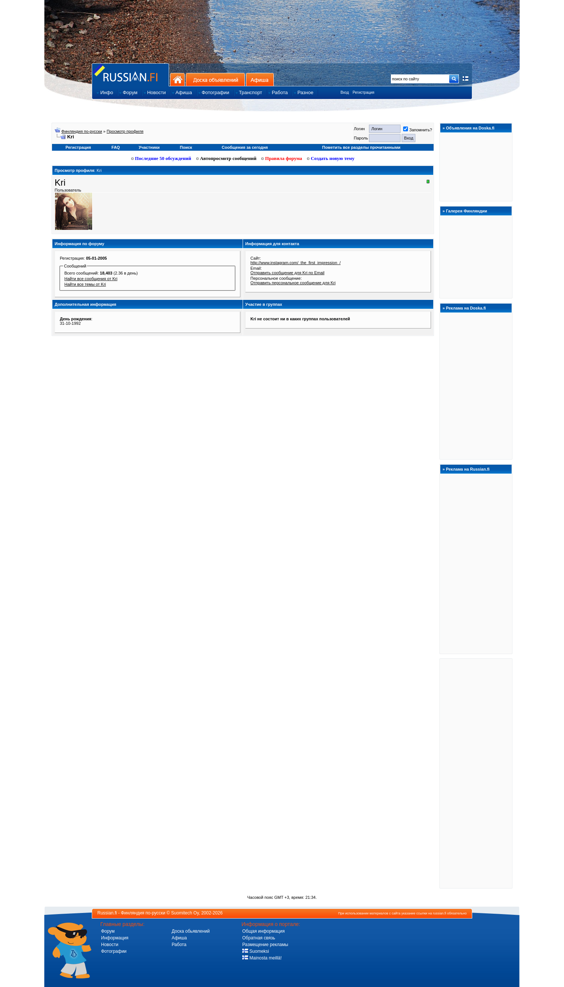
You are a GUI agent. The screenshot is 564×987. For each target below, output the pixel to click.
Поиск (186, 147)
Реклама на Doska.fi (466, 308)
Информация (114, 937)
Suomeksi (255, 951)
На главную (177, 79)
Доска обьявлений (191, 931)
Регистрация (363, 92)
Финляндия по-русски (81, 131)
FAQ (115, 147)
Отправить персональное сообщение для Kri (293, 283)
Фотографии (114, 951)
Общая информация (263, 931)
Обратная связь (258, 937)
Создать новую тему (330, 158)
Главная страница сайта (130, 74)
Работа (179, 944)
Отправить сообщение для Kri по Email (287, 272)
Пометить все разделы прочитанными (361, 147)
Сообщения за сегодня (245, 147)
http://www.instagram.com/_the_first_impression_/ (295, 262)
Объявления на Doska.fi (470, 128)
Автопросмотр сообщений (226, 158)
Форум (107, 931)
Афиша (260, 79)
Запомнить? (417, 130)
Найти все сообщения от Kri (90, 278)
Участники (149, 147)
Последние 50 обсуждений (161, 158)
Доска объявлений (215, 79)
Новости (109, 944)
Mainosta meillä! (262, 958)
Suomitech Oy (185, 913)
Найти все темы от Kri (85, 284)
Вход (344, 92)
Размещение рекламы (265, 944)
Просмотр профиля (125, 131)
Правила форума (281, 158)
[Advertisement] (476, 773)
